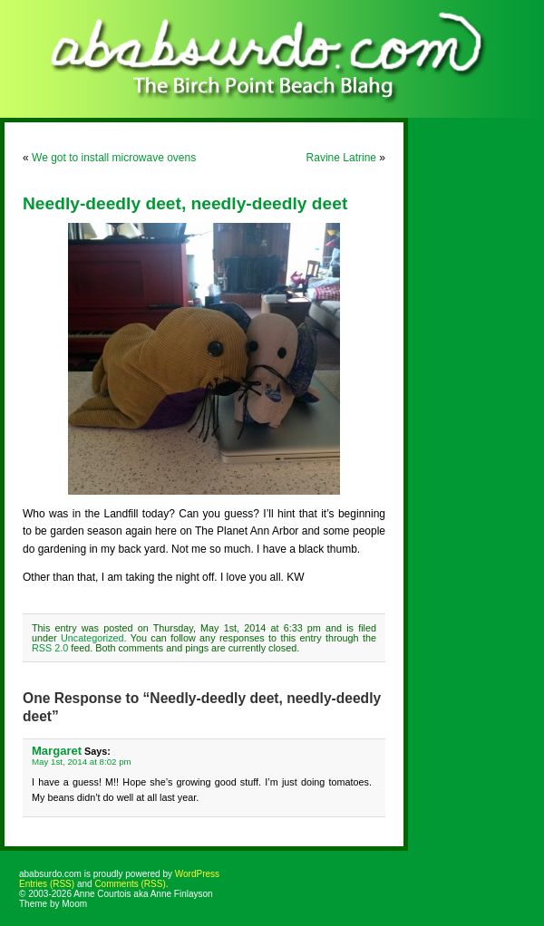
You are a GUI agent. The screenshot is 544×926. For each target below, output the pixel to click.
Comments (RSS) (129, 884)
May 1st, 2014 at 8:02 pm (81, 762)
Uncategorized (92, 637)
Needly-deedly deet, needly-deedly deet (185, 203)
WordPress (197, 874)
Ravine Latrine (341, 157)
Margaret (57, 750)
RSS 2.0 (50, 647)
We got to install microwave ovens (114, 157)
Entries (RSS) (46, 884)
